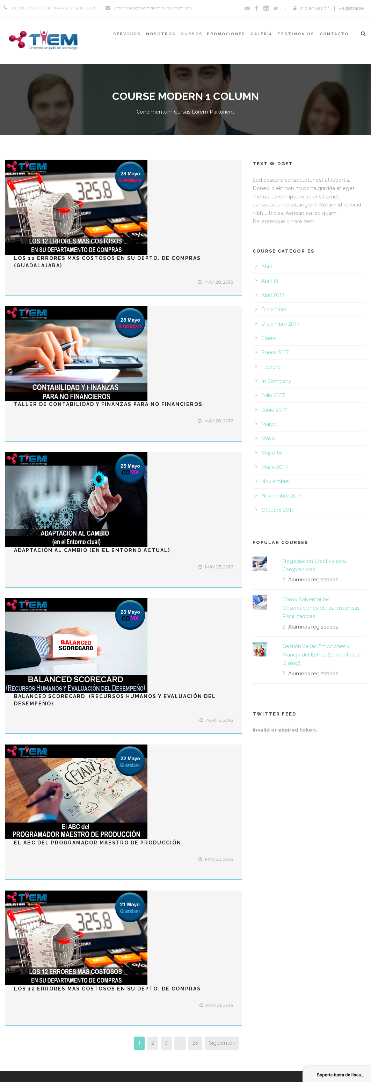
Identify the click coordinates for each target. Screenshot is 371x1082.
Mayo (268, 438)
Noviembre (275, 481)
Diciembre (274, 309)
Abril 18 (270, 281)
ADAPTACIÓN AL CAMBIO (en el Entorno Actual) (92, 550)
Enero (268, 338)
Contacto (334, 34)
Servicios (127, 34)
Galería (261, 34)
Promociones (226, 34)
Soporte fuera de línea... (340, 1075)
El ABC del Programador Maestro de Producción (97, 842)
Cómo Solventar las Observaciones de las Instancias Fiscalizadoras (320, 607)
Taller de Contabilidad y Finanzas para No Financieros (108, 404)
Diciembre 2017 (280, 324)
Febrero (271, 367)
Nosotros (161, 34)
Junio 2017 (274, 410)
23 (195, 1043)
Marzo (269, 424)
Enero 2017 (275, 352)
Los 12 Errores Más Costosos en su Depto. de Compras (107, 989)
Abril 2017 (273, 295)
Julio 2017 (273, 395)
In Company (276, 381)
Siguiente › (222, 1043)
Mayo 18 (271, 453)
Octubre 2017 (277, 510)
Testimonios (295, 34)
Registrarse (351, 8)
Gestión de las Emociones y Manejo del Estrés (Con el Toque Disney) (321, 654)
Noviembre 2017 (281, 496)
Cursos (192, 34)
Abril (266, 266)
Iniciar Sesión (314, 8)
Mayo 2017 (274, 467)
